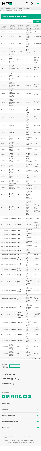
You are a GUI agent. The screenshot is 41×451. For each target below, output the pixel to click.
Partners (20, 428)
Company (20, 403)
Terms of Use (15, 440)
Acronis (3, 138)
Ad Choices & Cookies (27, 440)
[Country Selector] (31, 3)
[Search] (27, 3)
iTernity (3, 31)
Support (20, 409)
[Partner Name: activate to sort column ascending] (4, 27)
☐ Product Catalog (16, 10)
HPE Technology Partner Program (15, 8)
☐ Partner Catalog (5, 10)
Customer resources (20, 422)
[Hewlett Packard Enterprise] (20, 366)
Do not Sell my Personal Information (17, 442)
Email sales (8, 383)
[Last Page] (39, 358)
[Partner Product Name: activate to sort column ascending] (12, 27)
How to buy (8, 374)
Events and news (20, 416)
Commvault (4, 218)
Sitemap (31, 442)
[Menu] (38, 3)
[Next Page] (35, 358)
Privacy (7, 440)
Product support (10, 379)
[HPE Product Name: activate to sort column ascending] (29, 27)
